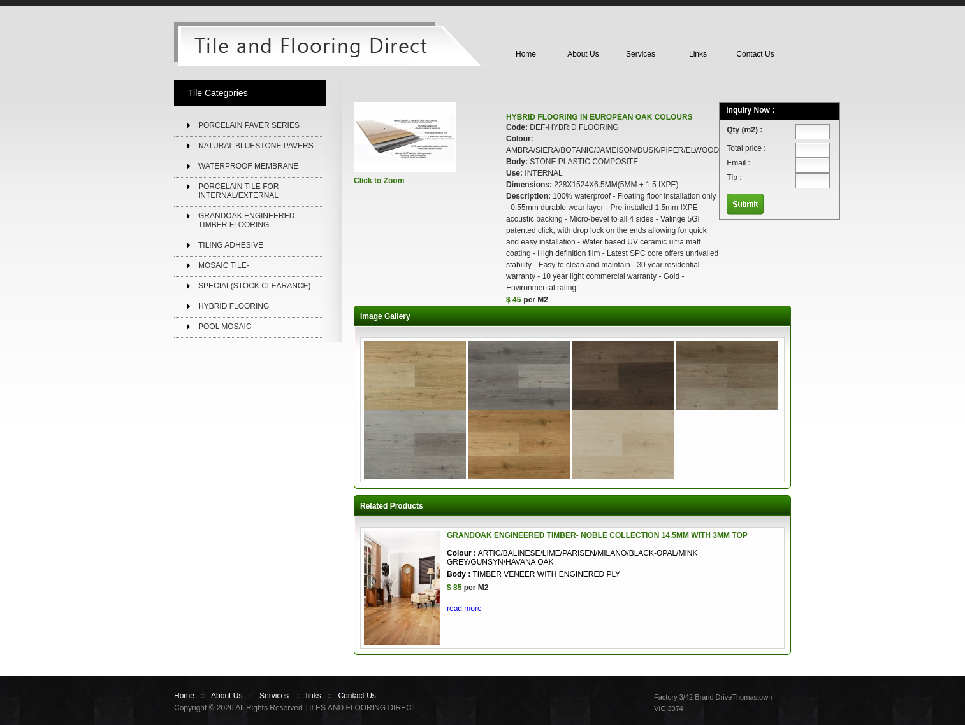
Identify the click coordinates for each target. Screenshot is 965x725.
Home (526, 54)
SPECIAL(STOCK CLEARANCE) (254, 285)
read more (464, 608)
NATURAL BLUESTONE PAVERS (256, 145)
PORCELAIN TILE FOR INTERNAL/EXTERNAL (238, 191)
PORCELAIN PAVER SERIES (249, 125)
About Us (583, 54)
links (313, 695)
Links (698, 54)
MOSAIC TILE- (223, 265)
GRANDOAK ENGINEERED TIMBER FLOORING (246, 220)
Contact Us (755, 54)
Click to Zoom (379, 180)
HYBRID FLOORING (233, 306)
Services (640, 54)
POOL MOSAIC (225, 326)
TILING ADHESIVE (230, 245)
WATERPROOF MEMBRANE (248, 166)
